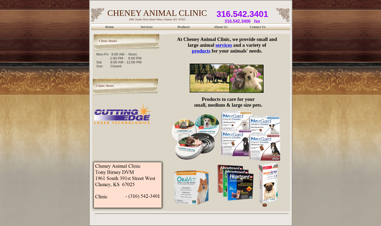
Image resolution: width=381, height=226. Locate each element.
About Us (220, 27)
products (201, 51)
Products (184, 27)
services (223, 45)
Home (109, 27)
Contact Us (258, 27)
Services (146, 27)
